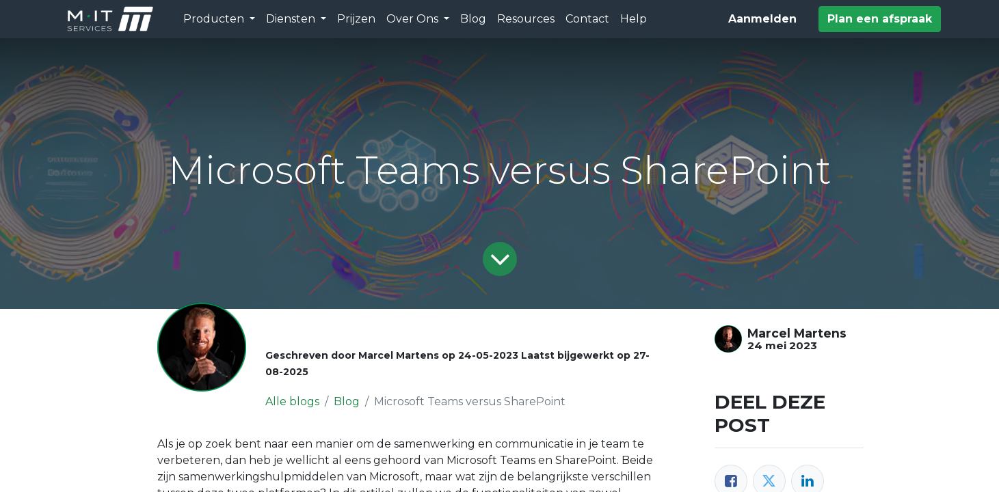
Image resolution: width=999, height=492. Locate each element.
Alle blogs (292, 401)
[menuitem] (356, 19)
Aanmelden (762, 18)
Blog (347, 401)
